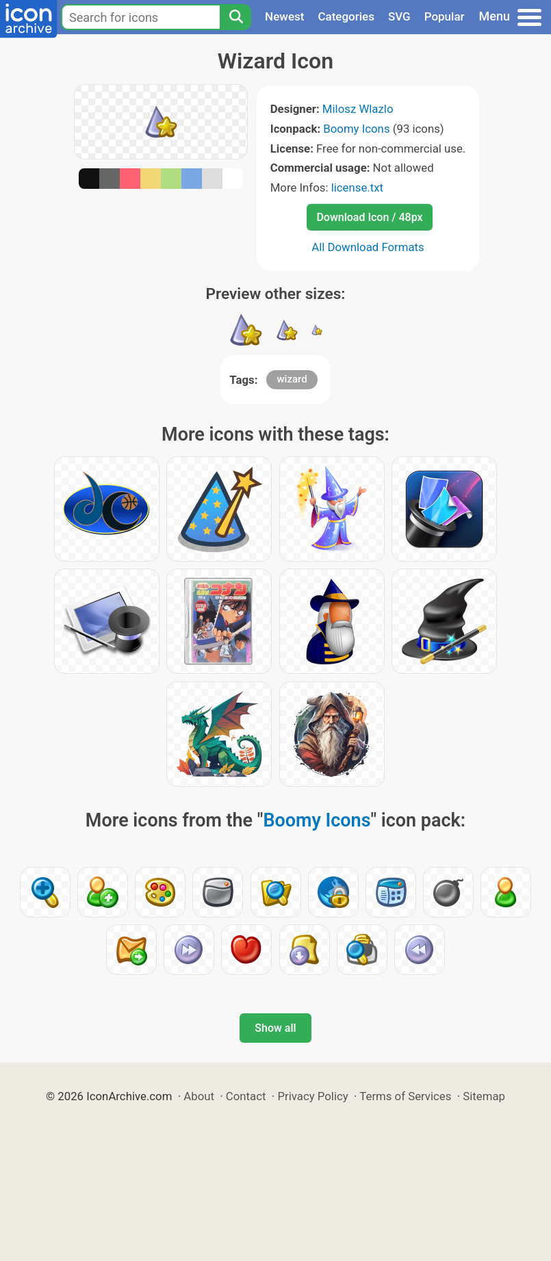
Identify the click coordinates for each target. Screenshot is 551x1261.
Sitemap (484, 1096)
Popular (444, 16)
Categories (346, 16)
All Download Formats (367, 247)
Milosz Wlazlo (358, 109)
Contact (246, 1096)
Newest (284, 16)
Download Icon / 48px (369, 217)
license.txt (357, 187)
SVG (399, 16)
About (198, 1096)
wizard (292, 379)
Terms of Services (405, 1096)
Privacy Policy (312, 1096)
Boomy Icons (356, 128)
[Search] (235, 17)
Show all (275, 1028)
